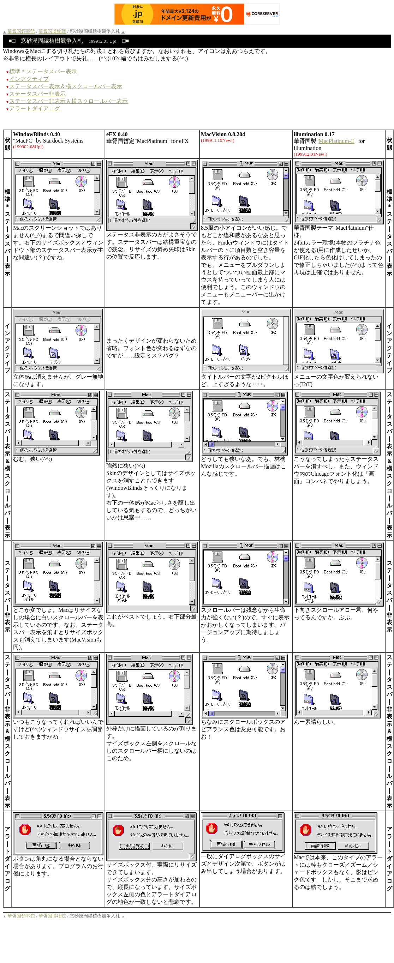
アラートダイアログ (34, 109)
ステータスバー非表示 (37, 94)
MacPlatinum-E (336, 141)
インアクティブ (29, 79)
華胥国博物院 (52, 31)
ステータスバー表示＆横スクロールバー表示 (65, 86)
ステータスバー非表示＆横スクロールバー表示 (68, 101)
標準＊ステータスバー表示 (43, 71)
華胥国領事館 (21, 31)
